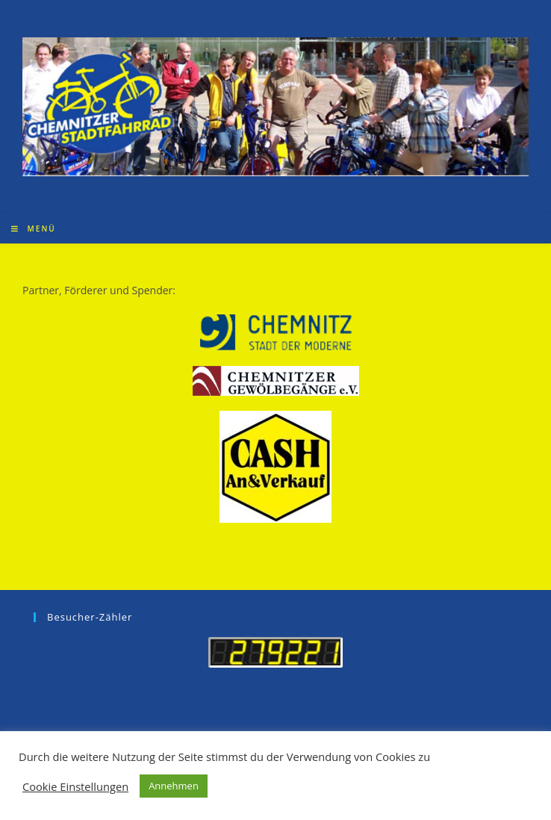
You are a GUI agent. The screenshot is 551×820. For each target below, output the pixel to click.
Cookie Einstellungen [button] (75, 786)
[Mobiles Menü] (33, 228)
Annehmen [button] (174, 785)
